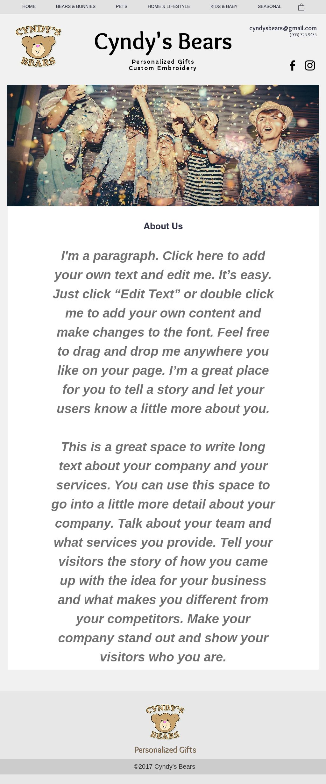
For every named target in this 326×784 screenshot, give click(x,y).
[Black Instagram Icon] (310, 65)
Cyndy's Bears (163, 40)
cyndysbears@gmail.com (283, 28)
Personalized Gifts (163, 62)
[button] (301, 7)
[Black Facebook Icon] (292, 65)
